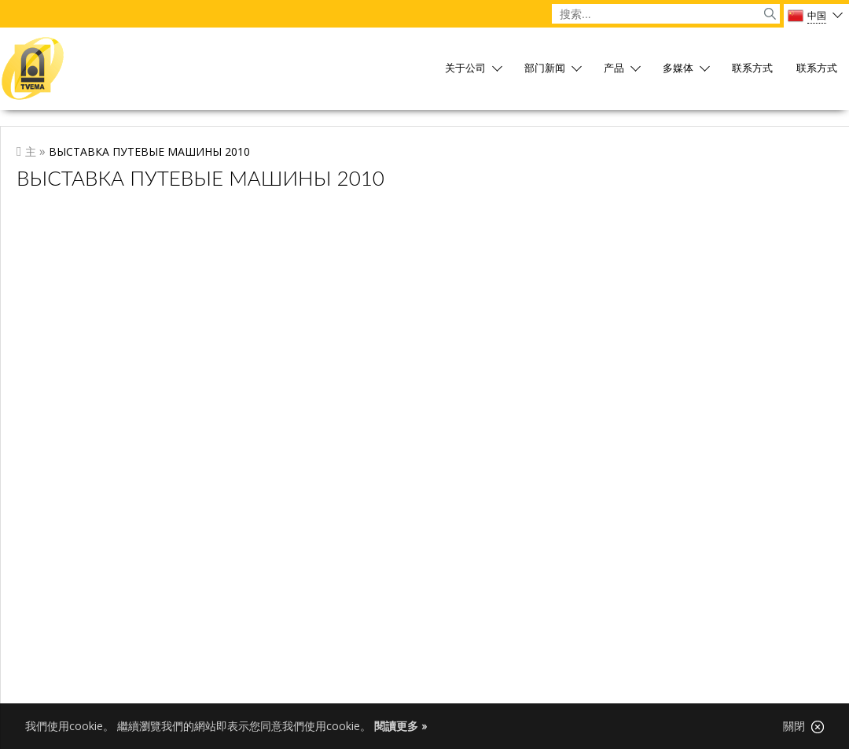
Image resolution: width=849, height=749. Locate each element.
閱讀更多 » (400, 725)
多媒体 (678, 69)
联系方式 (752, 69)
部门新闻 (544, 69)
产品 (614, 69)
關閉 (803, 726)
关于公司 (465, 69)
